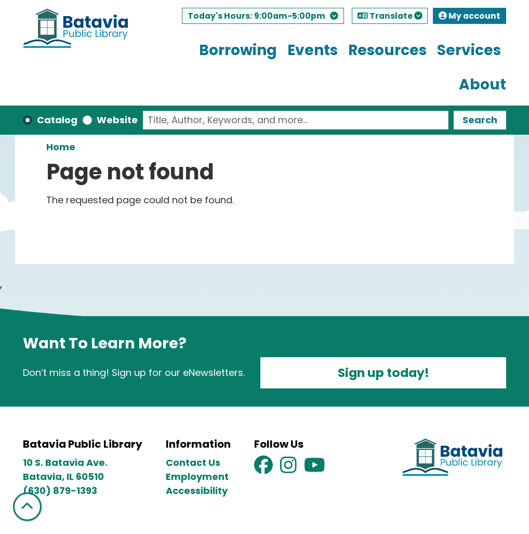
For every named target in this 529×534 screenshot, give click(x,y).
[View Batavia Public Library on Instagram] (289, 468)
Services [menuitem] (469, 50)
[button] (263, 18)
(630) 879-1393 (60, 490)
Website (117, 119)
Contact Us (193, 462)
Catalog (57, 119)
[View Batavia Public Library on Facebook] (264, 468)
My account (469, 16)
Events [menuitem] (312, 50)
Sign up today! (383, 372)
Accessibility (197, 490)
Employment (197, 476)
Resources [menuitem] (387, 50)
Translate (390, 16)
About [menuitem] (482, 84)
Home (60, 146)
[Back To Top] (27, 506)
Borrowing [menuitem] (238, 50)
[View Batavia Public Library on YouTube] (314, 468)
